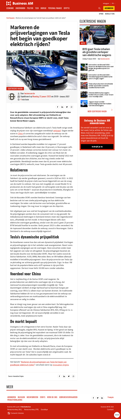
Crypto (66, 8)
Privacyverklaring (14, 399)
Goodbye (44, 409)
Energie (43, 8)
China (20, 133)
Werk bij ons (52, 397)
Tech (37, 8)
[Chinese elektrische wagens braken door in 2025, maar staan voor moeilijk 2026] (84, 92)
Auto (83, 43)
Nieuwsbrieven (32, 397)
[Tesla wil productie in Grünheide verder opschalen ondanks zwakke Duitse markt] (84, 83)
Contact (110, 409)
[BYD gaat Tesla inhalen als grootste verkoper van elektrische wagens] (97, 26)
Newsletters (110, 13)
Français (111, 397)
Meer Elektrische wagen (100, 110)
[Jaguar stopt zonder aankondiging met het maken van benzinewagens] (84, 101)
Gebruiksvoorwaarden (68, 397)
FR (113, 3)
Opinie (101, 13)
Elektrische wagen (15, 88)
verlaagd (57, 130)
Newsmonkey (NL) (14, 409)
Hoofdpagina (10, 18)
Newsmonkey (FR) (31, 409)
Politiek (30, 8)
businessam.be (29, 93)
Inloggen (106, 3)
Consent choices (15, 413)
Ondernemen (20, 8)
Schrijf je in (97, 146)
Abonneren (109, 8)
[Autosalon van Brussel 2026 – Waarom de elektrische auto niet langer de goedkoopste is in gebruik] (84, 65)
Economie (10, 8)
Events (42, 397)
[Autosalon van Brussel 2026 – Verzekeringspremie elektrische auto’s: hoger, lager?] (84, 74)
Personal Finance (55, 8)
